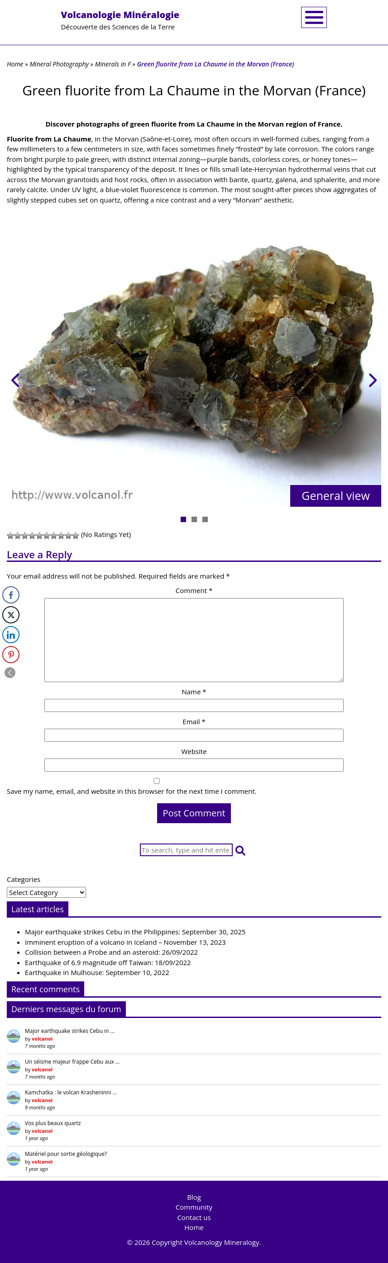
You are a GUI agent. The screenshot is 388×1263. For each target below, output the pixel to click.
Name (194, 691)
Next (368, 378)
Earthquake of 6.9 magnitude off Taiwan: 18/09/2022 (108, 962)
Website (193, 751)
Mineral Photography (59, 64)
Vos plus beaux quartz (53, 1123)
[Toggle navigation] (314, 17)
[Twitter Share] (10, 614)
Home (15, 64)
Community (194, 1206)
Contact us (194, 1217)
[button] (240, 850)
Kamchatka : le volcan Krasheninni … (71, 1092)
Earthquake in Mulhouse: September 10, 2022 (97, 972)
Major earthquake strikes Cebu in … (70, 1031)
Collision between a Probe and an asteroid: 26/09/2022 (111, 952)
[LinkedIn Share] (10, 634)
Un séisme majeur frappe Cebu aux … (72, 1061)
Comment (194, 590)
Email (193, 721)
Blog (194, 1197)
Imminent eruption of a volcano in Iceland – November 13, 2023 (125, 942)
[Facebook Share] (10, 594)
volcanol (42, 1038)
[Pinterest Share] (10, 654)
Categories (23, 879)
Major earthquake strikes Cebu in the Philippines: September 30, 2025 (135, 931)
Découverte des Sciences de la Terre (120, 20)
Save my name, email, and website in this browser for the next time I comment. (132, 791)
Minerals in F (113, 64)
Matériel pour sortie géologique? (66, 1154)
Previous (20, 378)
